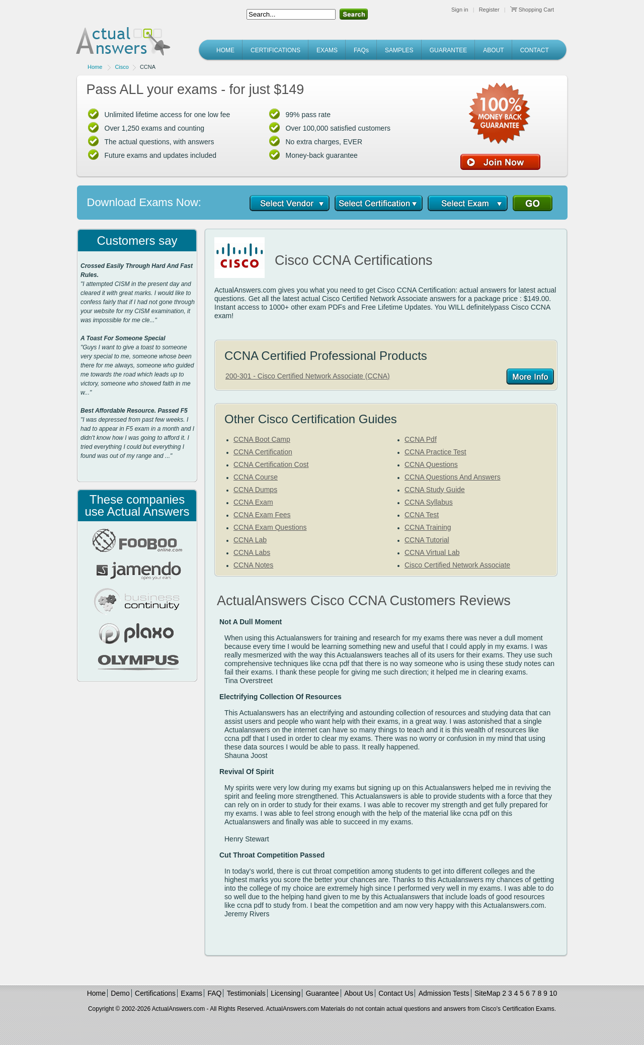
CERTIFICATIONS (275, 50)
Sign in (459, 10)
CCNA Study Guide (435, 490)
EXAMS (327, 50)
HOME (225, 50)
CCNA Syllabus (429, 502)
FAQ (214, 993)
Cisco (122, 67)
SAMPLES (399, 50)
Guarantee (322, 993)
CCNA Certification (262, 452)
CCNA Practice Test (435, 452)
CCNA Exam (253, 502)
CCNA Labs (251, 552)
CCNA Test (422, 515)
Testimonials (246, 993)
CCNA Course (255, 477)
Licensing (285, 993)
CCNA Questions (431, 464)
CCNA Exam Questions (270, 527)
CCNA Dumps (255, 490)
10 (553, 993)
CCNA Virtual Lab (432, 552)
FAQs (361, 50)
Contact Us (395, 993)
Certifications (155, 993)
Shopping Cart (532, 10)
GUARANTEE (448, 50)
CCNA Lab (250, 540)
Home (95, 67)
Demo (120, 993)
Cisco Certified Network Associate (457, 565)
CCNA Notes (253, 565)
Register (489, 10)
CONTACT (534, 50)
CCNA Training (428, 527)
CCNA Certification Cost (270, 464)
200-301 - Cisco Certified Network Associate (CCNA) (307, 376)
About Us (358, 993)
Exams (191, 993)
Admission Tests (444, 993)
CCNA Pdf (421, 439)
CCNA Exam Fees (262, 515)
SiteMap (487, 993)
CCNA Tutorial (427, 540)
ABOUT (493, 50)
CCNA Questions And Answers (453, 477)
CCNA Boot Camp (261, 439)
